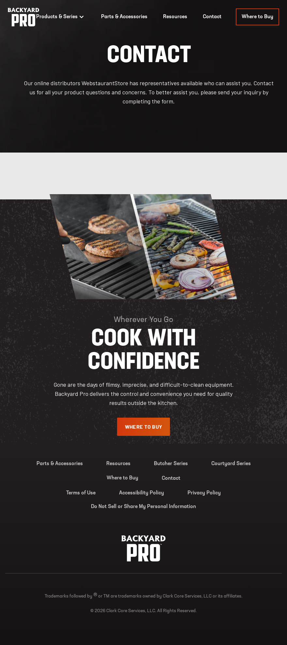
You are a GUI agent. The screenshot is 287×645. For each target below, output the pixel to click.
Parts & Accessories (124, 17)
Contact (212, 17)
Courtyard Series (231, 463)
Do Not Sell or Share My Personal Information (143, 506)
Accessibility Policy (141, 493)
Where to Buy (257, 17)
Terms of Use (81, 493)
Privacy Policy (204, 493)
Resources (175, 17)
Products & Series (60, 17)
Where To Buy (143, 426)
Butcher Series (171, 463)
